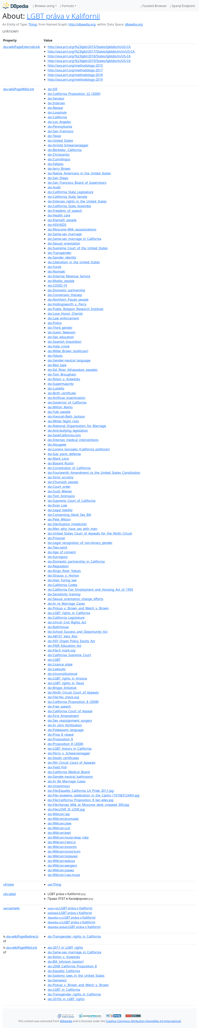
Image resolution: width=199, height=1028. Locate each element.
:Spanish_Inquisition (64, 341)
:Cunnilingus (59, 159)
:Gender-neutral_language (69, 360)
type (8, 884)
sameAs (11, 908)
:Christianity (59, 154)
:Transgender (59, 253)
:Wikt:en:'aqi (59, 814)
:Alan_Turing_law (62, 580)
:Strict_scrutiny (60, 477)
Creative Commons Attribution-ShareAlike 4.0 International (143, 1021)
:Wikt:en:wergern (62, 865)
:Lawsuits (56, 669)
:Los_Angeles (59, 122)
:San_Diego (58, 178)
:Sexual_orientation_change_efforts (75, 599)
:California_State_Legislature (70, 192)
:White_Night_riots (63, 421)
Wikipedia (66, 1021)
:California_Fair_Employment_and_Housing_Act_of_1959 (90, 589)
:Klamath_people (62, 220)
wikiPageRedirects (22, 936)
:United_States (60, 140)
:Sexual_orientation (64, 243)
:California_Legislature (66, 617)
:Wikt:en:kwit (59, 833)
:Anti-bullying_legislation (68, 430)
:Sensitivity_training (64, 594)
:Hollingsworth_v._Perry (67, 304)
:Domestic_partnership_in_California (76, 561)
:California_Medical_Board (69, 772)
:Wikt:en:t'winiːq (62, 842)
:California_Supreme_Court (69, 655)
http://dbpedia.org (81, 24)
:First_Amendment (63, 716)
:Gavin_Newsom (61, 332)
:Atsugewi (57, 444)
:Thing (54, 884)
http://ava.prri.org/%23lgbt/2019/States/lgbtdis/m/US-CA (89, 61)
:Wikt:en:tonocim (62, 847)
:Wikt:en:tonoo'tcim (64, 851)
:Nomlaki (56, 271)
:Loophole (57, 112)
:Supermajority (61, 384)
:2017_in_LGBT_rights (65, 947)
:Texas (54, 136)
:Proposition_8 (60, 739)
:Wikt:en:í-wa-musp (64, 875)
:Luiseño (56, 388)
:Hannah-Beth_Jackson (66, 416)
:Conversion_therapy (65, 295)
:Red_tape (57, 365)
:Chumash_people (63, 482)
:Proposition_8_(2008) (65, 744)
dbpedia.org (134, 24)
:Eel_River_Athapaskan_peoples (72, 370)
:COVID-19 (57, 285)
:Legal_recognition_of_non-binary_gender (80, 543)
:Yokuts (55, 356)
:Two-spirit (57, 547)
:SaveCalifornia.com (64, 435)
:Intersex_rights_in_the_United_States (77, 201)
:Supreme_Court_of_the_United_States (78, 248)
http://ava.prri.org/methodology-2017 (75, 70)
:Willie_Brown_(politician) (68, 351)
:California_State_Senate (67, 196)
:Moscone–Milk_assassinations (72, 229)
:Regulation (58, 566)
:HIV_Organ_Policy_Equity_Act (71, 641)
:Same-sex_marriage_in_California (74, 239)
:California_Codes (62, 585)
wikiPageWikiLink (18, 89)
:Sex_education (61, 337)
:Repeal (55, 108)
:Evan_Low (57, 505)
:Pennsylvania (60, 126)
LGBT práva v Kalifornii (63, 16)
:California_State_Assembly (69, 206)
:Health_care (59, 215)
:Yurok (54, 267)
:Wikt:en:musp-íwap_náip (68, 837)
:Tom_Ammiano (61, 496)
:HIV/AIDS (57, 225)
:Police (55, 323)
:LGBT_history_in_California (70, 748)
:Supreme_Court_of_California (71, 501)
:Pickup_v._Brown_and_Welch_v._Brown (78, 608)
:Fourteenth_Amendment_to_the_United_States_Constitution (94, 472)
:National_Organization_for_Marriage (77, 426)
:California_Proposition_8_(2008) (73, 702)
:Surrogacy (58, 557)
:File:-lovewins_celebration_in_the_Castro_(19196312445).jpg (93, 795)
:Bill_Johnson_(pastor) (66, 961)
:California (57, 117)
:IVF (53, 89)
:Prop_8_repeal (60, 734)
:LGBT (54, 660)
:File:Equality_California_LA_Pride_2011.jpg (81, 790)
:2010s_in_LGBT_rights (66, 999)
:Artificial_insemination (66, 398)
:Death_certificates (63, 758)
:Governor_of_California (67, 402)
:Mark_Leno (58, 458)
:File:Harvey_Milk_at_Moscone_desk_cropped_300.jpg (88, 805)
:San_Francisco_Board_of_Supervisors (77, 182)
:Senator (56, 98)
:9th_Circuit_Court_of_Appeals (71, 762)
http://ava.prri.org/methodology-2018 (75, 75)
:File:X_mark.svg (61, 650)
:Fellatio (55, 164)
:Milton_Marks (60, 407)
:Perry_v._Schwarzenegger (69, 753)
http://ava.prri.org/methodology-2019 (75, 79)
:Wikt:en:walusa (61, 861)
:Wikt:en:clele (59, 823)
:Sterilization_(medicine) (67, 524)
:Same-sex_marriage (65, 234)
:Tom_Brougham (62, 374)
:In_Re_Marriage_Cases (67, 781)
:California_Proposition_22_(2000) (74, 94)
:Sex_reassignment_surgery (70, 720)
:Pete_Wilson (59, 519)
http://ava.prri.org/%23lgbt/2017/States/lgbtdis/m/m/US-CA (91, 51)
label (9, 894)
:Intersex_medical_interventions (73, 440)
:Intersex (56, 103)
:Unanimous (59, 786)
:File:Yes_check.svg (63, 697)
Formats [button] (67, 6)
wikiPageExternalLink (21, 47)
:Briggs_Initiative (62, 688)
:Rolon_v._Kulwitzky (64, 379)
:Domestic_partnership (66, 290)
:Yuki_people (59, 412)
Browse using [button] (43, 6)
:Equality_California (64, 971)
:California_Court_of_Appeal (70, 711)
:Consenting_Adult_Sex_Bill (69, 515)
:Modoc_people (61, 281)
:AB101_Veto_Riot (62, 636)
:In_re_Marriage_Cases (66, 603)
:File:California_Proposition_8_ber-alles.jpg (80, 800)
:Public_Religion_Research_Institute (75, 309)
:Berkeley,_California (65, 150)
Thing (32, 24)
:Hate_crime (58, 346)
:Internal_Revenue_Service (69, 276)
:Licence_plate (60, 664)
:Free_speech (59, 706)
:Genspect (57, 980)
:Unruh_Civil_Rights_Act (67, 622)
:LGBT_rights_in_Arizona (67, 678)
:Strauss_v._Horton (63, 575)
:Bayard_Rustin (61, 463)
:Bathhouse (58, 627)
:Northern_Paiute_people (68, 299)
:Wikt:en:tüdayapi (63, 856)
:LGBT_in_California (64, 989)
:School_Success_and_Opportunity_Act (77, 631)
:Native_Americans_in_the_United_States (79, 173)
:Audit (54, 187)
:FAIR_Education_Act (64, 645)
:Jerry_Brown (59, 168)
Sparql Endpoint (182, 6)
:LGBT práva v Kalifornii (70, 908)
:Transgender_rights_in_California (74, 936)
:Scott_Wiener (60, 491)
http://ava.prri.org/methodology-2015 (75, 65)
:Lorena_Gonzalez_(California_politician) (79, 449)
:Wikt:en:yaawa (61, 870)
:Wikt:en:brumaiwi (63, 819)
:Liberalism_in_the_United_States (74, 262)
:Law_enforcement (63, 318)
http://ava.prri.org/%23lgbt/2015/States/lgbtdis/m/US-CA (89, 47)
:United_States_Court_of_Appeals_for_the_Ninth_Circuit (90, 533)
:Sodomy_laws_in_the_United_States (76, 975)
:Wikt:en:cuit (59, 828)
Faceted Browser (154, 6)
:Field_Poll (57, 767)
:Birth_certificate (62, 393)
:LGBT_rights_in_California (69, 613)
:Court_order (59, 486)
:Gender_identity (62, 257)
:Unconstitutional (62, 674)
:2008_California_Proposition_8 (72, 966)
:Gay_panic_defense (64, 454)
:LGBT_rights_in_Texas (66, 683)
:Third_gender (60, 327)
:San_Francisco (60, 131)
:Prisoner (56, 538)
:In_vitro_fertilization (65, 725)
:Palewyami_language (66, 730)
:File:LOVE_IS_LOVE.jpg (66, 809)
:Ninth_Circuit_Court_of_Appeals (73, 692)
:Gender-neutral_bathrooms (70, 776)
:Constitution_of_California (69, 468)
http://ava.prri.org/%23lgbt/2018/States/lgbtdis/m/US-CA (89, 56)
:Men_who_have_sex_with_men (72, 529)
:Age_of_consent (62, 552)
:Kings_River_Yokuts (64, 571)
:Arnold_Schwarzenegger (68, 145)
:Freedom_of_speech (65, 211)
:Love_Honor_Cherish (65, 313)
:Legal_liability (60, 510)
